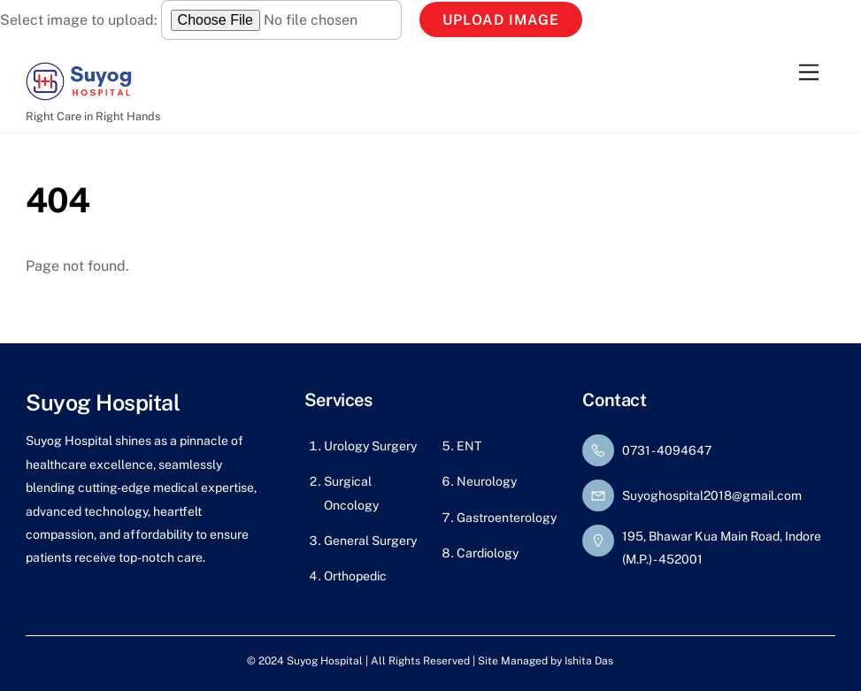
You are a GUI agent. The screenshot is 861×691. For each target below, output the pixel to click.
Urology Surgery (370, 446)
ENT (469, 446)
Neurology (487, 481)
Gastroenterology (507, 518)
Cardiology (488, 553)
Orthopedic (355, 576)
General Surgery (370, 541)
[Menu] (808, 72)
